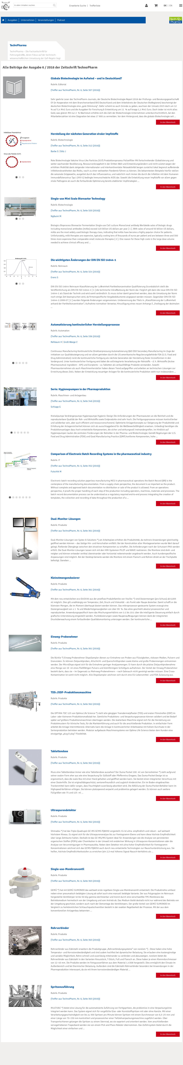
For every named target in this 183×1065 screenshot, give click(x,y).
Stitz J (63, 151)
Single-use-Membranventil (67, 869)
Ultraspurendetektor (63, 810)
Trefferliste (95, 5)
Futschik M (56, 471)
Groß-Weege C (71, 342)
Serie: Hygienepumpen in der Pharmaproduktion (80, 389)
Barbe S (54, 151)
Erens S (54, 277)
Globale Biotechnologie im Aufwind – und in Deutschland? (86, 78)
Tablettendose (59, 751)
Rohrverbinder (60, 928)
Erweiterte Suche (77, 5)
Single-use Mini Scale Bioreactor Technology (78, 198)
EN (170, 5)
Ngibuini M (56, 216)
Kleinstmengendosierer (65, 578)
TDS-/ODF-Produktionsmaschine (71, 692)
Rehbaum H (56, 342)
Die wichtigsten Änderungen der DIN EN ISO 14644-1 (83, 260)
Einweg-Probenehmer (64, 636)
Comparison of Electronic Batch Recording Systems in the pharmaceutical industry (101, 454)
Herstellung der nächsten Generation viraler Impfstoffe (84, 134)
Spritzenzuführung (62, 987)
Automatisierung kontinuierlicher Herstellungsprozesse (85, 324)
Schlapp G (56, 406)
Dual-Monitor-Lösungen (65, 519)
